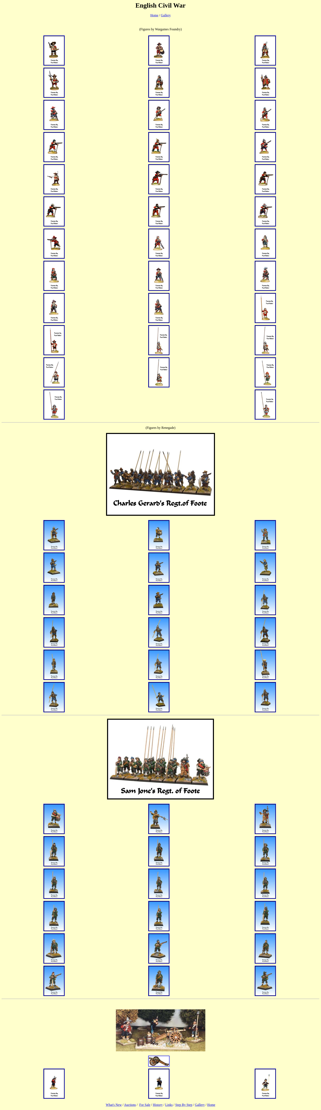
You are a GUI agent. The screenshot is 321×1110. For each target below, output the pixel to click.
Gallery (166, 15)
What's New (114, 1105)
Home (154, 15)
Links (169, 1105)
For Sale (144, 1105)
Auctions (130, 1105)
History (158, 1105)
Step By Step (183, 1105)
